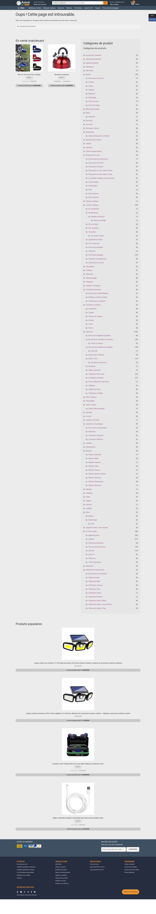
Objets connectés (94, 370)
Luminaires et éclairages (94, 424)
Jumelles (89, 412)
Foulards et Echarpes (93, 286)
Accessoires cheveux (95, 78)
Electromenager (91, 278)
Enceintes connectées (98, 362)
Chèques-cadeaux (92, 201)
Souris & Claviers (97, 343)
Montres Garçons (94, 470)
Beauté (88, 74)
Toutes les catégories (59, 3)
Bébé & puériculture (92, 109)
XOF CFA (152, 19)
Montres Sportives (94, 485)
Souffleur (89, 508)
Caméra (91, 539)
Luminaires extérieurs (96, 435)
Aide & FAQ (58, 864)
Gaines (90, 86)
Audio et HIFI (93, 359)
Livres (90, 324)
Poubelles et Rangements (97, 259)
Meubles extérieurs (98, 217)
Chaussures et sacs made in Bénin (100, 170)
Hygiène (91, 90)
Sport (88, 512)
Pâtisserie (92, 251)
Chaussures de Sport (95, 167)
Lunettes (89, 443)
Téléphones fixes (94, 389)
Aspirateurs (90, 67)
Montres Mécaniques (95, 481)
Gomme (91, 320)
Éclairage (89, 270)
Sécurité (91, 551)
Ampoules (92, 432)
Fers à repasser (93, 243)
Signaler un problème (61, 875)
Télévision (92, 558)
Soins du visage (94, 105)
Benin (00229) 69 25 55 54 (97, 867)
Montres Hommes (94, 478)
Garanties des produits (61, 878)
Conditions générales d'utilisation (26, 867)
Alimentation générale (93, 59)
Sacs (90, 190)
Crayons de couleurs (95, 316)
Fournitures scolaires (93, 305)
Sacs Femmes (93, 193)
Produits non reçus (60, 880)
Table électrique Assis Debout (99, 136)
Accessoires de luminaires (97, 428)
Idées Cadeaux (91, 397)
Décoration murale (97, 236)
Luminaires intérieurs (95, 439)
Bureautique (90, 132)
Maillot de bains (94, 577)
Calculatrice (92, 309)
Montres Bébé (93, 458)
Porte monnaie (93, 182)
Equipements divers (95, 240)
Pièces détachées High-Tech (98, 382)
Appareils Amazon (92, 63)
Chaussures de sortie (95, 163)
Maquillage (92, 97)
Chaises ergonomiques (94, 151)
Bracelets (91, 117)
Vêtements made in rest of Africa (100, 604)
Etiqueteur (89, 282)
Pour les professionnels (96, 547)
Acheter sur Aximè (60, 867)
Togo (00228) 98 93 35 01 (97, 869)
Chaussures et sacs (93, 155)
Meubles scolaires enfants (97, 297)
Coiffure (91, 82)
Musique (89, 489)
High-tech (61, 8)
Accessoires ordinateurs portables (100, 347)
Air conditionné (93, 209)
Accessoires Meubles (93, 55)
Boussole (89, 124)
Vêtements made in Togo (97, 608)
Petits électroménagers (110, 8)
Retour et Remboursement (62, 872)
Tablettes (91, 385)
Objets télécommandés (96, 409)
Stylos (90, 328)
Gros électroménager (95, 247)
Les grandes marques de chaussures (101, 178)
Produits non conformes (62, 883)
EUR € (151, 16)
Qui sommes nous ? (22, 864)
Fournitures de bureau (93, 289)
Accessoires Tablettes (96, 355)
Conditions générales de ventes (25, 869)
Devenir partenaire (129, 872)
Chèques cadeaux (49, 8)
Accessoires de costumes (97, 574)
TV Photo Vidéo (91, 531)
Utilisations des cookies (23, 875)
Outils (88, 497)
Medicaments (90, 447)
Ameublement (93, 213)
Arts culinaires (93, 228)
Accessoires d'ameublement (98, 293)
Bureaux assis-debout (93, 140)
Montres (69, 8)
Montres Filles (93, 466)
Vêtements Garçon (94, 593)
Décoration (92, 232)
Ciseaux (91, 313)
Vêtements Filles (94, 589)
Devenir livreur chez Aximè (131, 869)
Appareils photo (93, 535)
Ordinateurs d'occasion (96, 374)
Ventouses (89, 566)
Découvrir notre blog (130, 892)
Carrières (19, 878)
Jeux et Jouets (91, 405)
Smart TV (91, 554)
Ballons (91, 516)
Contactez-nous (94, 864)
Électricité (89, 274)
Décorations (90, 266)
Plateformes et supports (97, 301)
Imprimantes (90, 401)
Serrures (89, 505)
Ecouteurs (91, 366)
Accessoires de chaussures (98, 159)
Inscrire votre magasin (130, 867)
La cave (88, 416)
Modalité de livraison (61, 869)
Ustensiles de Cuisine (96, 263)
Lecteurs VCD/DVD (92, 420)
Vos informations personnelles (25, 872)
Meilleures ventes (35, 8)
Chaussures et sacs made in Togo (100, 174)
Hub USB (94, 351)
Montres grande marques (97, 474)
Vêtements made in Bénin (97, 601)
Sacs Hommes (93, 197)
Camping (89, 147)
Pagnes (97, 8)
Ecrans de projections (95, 543)
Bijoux (88, 113)
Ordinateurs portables (96, 378)
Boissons (89, 120)
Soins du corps (93, 101)
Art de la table (93, 224)
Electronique (92, 520)
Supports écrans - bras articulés (97, 528)
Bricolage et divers (92, 128)
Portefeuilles (93, 186)
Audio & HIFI (88, 8)
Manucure (91, 94)
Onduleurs (89, 493)
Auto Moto (89, 71)
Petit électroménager (95, 255)
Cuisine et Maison (92, 205)
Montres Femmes (94, 462)
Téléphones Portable (95, 393)
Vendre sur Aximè (129, 864)
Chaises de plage (100, 220)
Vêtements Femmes (95, 585)
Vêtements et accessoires (95, 570)
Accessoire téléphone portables (99, 336)
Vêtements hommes (95, 597)
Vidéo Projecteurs (94, 562)
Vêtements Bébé (94, 581)
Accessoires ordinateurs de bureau (100, 339)
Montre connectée (94, 455)
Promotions (78, 8)
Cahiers (88, 143)
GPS (92, 524)
